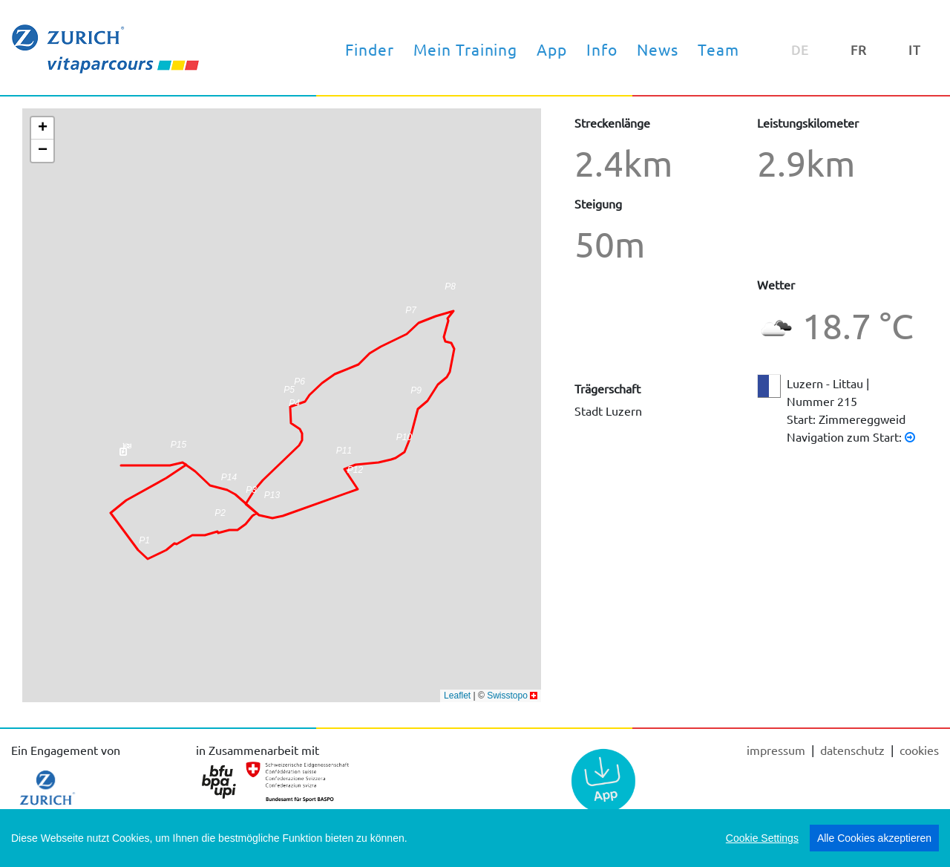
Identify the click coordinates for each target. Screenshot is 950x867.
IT (914, 49)
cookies (919, 749)
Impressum (777, 749)
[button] (404, 442)
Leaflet (457, 695)
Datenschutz (854, 749)
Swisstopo (507, 695)
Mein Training (465, 49)
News (657, 49)
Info (602, 49)
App (552, 49)
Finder (369, 49)
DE (800, 49)
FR (859, 49)
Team (718, 49)
